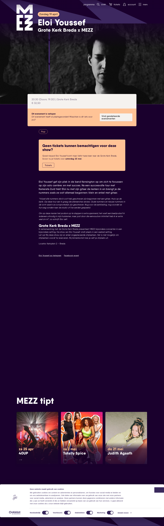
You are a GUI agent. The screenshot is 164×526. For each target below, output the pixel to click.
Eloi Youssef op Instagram (50, 256)
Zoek (100, 4)
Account (129, 4)
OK (145, 499)
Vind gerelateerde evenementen (111, 117)
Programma (87, 4)
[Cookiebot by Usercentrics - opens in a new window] (15, 521)
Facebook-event (71, 256)
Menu (142, 4)
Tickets (114, 4)
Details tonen (123, 521)
